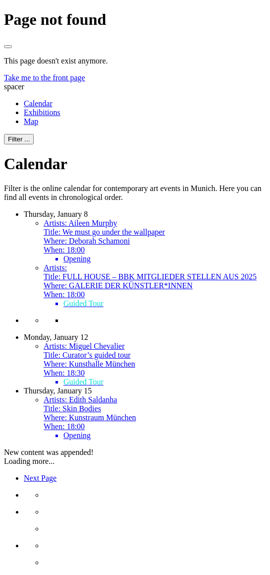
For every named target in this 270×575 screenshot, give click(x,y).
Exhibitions (42, 112)
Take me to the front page (44, 77)
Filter (19, 139)
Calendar (38, 103)
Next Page (40, 478)
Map (31, 121)
